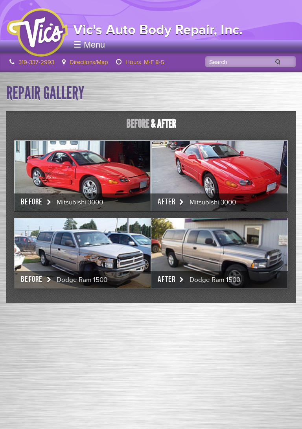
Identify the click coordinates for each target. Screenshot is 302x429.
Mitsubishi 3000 (80, 202)
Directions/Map (89, 62)
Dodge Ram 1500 (82, 280)
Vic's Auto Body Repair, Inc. (158, 29)
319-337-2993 (36, 62)
